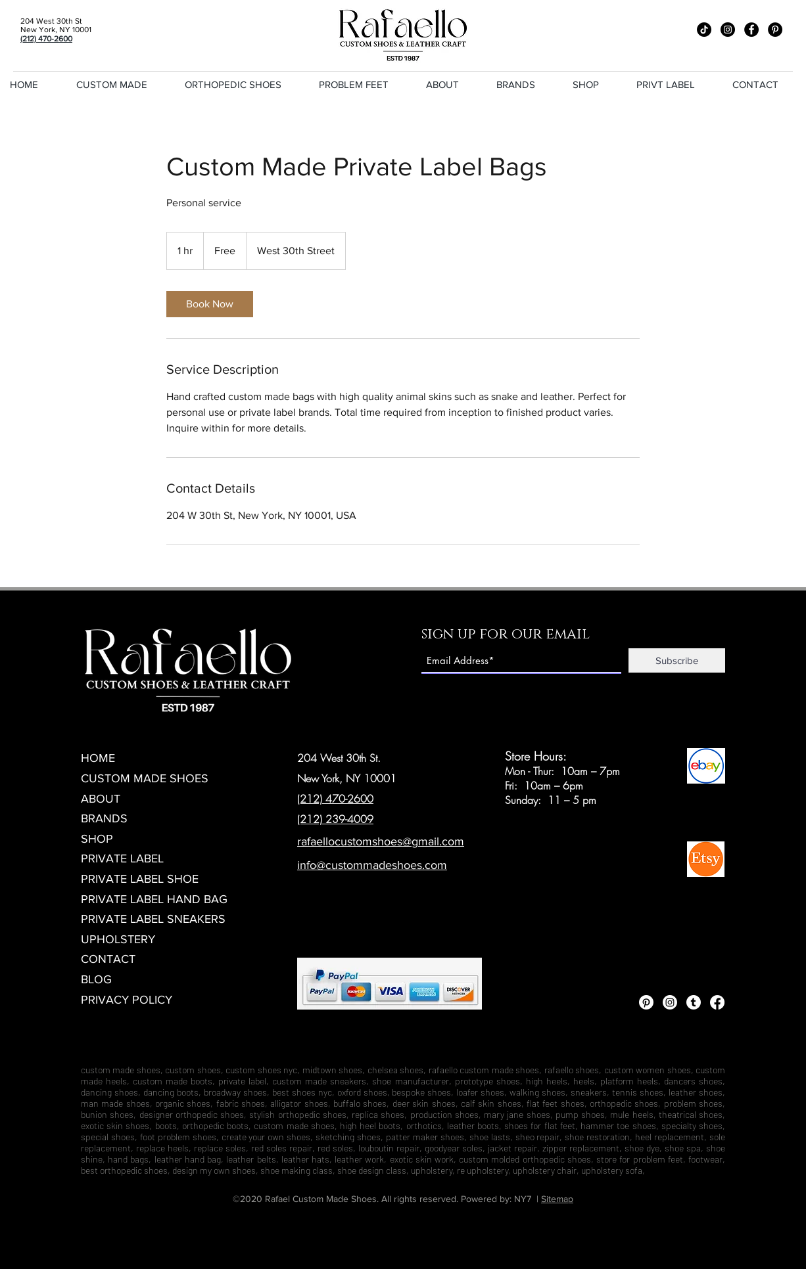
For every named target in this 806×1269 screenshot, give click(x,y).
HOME (98, 758)
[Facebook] (751, 29)
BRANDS (104, 818)
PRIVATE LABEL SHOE (140, 878)
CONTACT (108, 959)
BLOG (96, 979)
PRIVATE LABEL (122, 858)
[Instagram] (728, 29)
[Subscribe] (676, 660)
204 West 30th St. (339, 758)
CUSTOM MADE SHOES (144, 778)
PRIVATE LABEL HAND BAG (154, 899)
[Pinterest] (775, 29)
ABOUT (100, 798)
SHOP (97, 838)
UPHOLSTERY (118, 939)
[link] (209, 304)
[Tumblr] (693, 1002)
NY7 (522, 1198)
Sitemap (557, 1198)
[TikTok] (704, 29)
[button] (362, 85)
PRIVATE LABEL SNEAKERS (153, 918)
